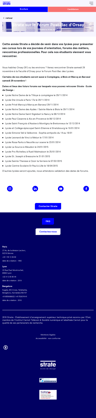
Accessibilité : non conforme (48, 338)
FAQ (48, 221)
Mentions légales (48, 335)
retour (9, 18)
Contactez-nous (48, 231)
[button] (6, 347)
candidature (73, 9)
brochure (24, 9)
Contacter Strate (48, 206)
